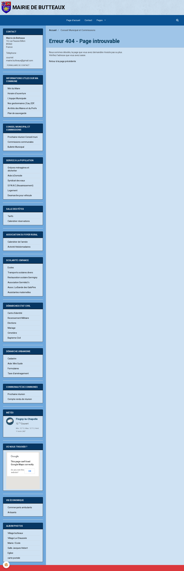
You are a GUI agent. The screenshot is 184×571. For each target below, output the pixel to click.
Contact (88, 20)
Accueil (52, 30)
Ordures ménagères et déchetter (18, 169)
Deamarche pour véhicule (20, 195)
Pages (100, 20)
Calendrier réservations (19, 221)
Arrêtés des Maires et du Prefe (22, 108)
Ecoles (11, 267)
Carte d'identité (15, 313)
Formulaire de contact (18, 65)
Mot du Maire (14, 88)
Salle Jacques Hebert (18, 548)
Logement (12, 190)
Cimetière (12, 333)
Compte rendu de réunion (20, 399)
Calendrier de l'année (18, 242)
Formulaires (13, 368)
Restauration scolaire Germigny (22, 277)
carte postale (14, 558)
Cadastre (12, 358)
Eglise (10, 553)
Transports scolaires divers (20, 272)
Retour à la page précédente (62, 61)
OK (29, 471)
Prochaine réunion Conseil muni (23, 137)
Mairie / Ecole (14, 543)
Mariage (11, 328)
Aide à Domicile (15, 175)
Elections (12, 323)
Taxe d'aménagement (18, 373)
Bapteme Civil (14, 338)
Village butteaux (15, 533)
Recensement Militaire (18, 318)
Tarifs (10, 216)
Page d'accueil (73, 20)
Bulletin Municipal (16, 147)
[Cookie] (6, 564)
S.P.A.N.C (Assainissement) (20, 185)
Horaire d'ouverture (17, 93)
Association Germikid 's (18, 282)
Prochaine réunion (16, 394)
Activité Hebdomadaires (19, 247)
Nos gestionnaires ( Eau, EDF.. (21, 103)
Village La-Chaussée (17, 538)
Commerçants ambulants (20, 507)
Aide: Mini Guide (15, 363)
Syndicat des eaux (16, 180)
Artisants (12, 512)
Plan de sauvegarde (17, 113)
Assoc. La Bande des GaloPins (22, 287)
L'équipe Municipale (17, 98)
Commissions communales (20, 142)
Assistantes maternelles (19, 292)
